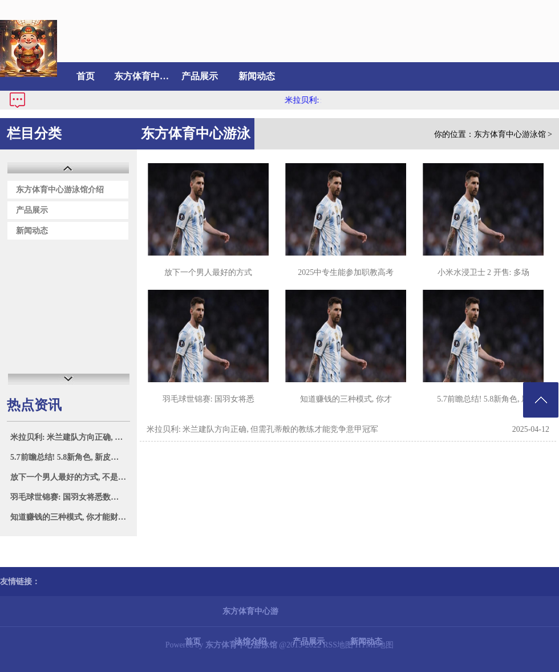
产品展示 (199, 76)
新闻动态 (256, 76)
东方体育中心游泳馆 (510, 134)
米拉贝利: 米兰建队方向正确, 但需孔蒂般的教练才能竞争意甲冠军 (262, 429)
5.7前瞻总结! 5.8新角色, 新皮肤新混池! (69, 457)
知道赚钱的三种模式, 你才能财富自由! (69, 517)
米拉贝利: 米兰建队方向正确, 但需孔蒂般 (69, 437)
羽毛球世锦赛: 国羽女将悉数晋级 (68, 497)
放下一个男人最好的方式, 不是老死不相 (69, 477)
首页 (85, 76)
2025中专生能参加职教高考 (346, 272)
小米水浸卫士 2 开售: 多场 (483, 272)
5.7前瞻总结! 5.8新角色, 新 (483, 399)
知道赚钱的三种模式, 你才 (346, 399)
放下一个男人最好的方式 (208, 272)
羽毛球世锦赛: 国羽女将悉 (208, 399)
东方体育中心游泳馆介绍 (142, 76)
